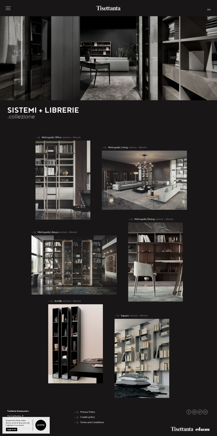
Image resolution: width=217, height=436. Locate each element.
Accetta (40, 425)
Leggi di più (11, 429)
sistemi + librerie (71, 137)
